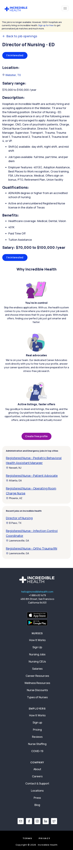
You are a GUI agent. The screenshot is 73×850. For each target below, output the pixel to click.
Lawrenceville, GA (17, 540)
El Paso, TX (13, 523)
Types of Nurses (37, 697)
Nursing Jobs (37, 654)
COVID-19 (37, 751)
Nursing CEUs (37, 661)
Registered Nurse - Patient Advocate (32, 476)
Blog (37, 805)
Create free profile (36, 436)
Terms (27, 838)
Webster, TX (11, 75)
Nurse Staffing (37, 744)
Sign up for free (46, 25)
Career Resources (37, 676)
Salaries (37, 668)
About (37, 769)
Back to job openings (19, 36)
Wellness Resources (37, 683)
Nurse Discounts (37, 690)
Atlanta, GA (14, 480)
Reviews (37, 737)
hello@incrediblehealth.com (37, 591)
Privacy (44, 838)
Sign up (37, 722)
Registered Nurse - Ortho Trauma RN (31, 548)
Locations (37, 790)
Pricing (37, 729)
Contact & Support (37, 783)
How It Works (37, 640)
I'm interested (14, 55)
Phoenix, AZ (14, 498)
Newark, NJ (13, 467)
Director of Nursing (19, 518)
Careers (37, 776)
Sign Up (37, 647)
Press (37, 798)
